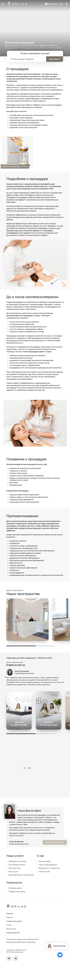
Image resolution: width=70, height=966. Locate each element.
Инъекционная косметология (32, 48)
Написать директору (55, 843)
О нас (8, 925)
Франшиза (11, 929)
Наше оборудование (48, 865)
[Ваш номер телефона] (28, 59)
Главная (8, 48)
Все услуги (13, 872)
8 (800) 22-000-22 (15, 665)
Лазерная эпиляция (17, 861)
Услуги (16, 48)
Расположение (13, 933)
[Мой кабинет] (66, 4)
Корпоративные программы (21, 875)
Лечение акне (14, 868)
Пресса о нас (44, 872)
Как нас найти (45, 861)
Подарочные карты (16, 892)
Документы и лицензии (49, 868)
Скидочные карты (14, 921)
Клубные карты (15, 888)
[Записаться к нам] (54, 4)
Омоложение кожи (16, 865)
